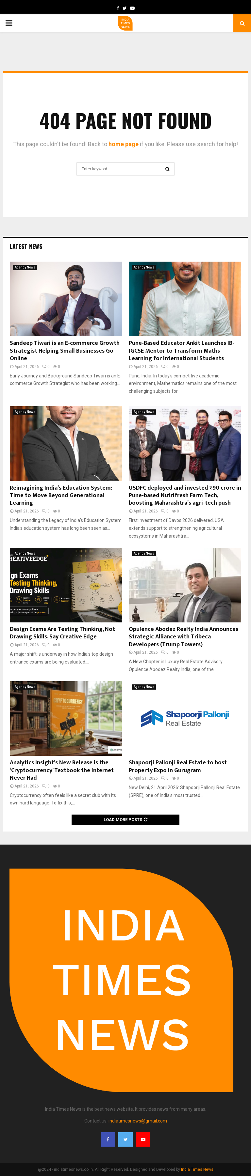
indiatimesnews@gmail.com (138, 1120)
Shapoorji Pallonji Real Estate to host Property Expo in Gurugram (178, 766)
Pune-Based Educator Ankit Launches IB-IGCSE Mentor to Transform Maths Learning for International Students (181, 350)
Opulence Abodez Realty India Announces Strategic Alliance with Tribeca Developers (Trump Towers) (183, 636)
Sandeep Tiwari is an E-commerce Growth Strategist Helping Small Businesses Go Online (65, 350)
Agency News (25, 267)
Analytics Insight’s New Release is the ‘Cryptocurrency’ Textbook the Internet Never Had (62, 770)
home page (124, 144)
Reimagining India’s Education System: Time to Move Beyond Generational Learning (61, 495)
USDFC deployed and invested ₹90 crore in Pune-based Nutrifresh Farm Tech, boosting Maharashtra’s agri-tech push (185, 495)
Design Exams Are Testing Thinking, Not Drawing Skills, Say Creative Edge (62, 633)
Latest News (26, 246)
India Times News (197, 1169)
